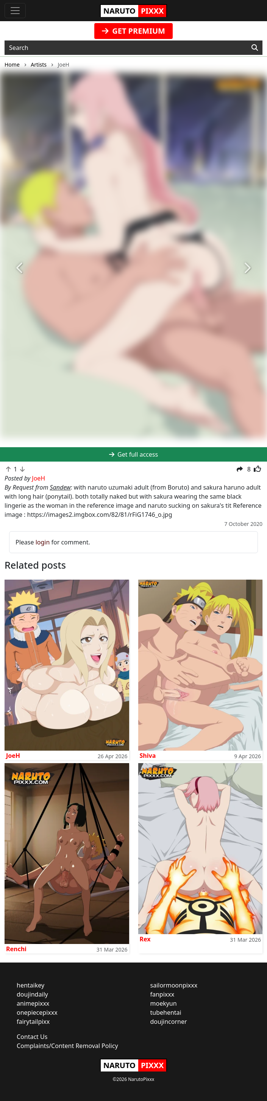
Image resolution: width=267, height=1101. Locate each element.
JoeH (13, 755)
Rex (145, 939)
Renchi (16, 949)
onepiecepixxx (37, 1012)
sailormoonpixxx (174, 985)
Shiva (148, 755)
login (43, 542)
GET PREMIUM (133, 31)
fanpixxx (162, 994)
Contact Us (32, 1037)
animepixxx (33, 1003)
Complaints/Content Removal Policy (67, 1046)
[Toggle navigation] (15, 10)
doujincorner (168, 1021)
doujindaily (32, 994)
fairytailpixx (33, 1021)
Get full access (133, 454)
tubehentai (165, 1012)
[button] (20, 268)
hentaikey (30, 985)
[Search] (254, 47)
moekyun (163, 1003)
